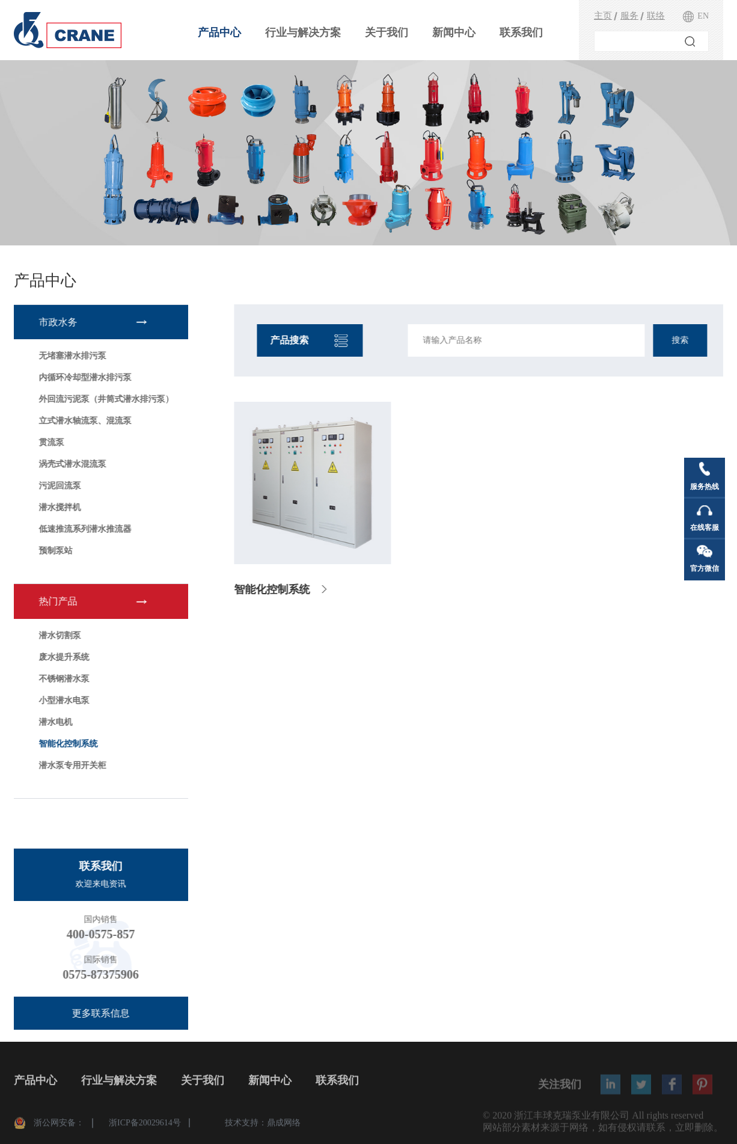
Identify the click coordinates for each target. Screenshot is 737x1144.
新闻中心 (454, 32)
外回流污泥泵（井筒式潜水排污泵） (105, 399)
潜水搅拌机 (59, 507)
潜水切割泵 (59, 635)
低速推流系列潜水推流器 (84, 529)
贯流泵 (50, 442)
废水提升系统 (63, 657)
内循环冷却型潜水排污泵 (84, 377)
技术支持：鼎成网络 (263, 1125)
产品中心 (219, 32)
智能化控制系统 (67, 743)
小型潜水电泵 (63, 700)
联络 (656, 15)
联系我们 (521, 32)
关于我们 (386, 32)
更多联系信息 (100, 1013)
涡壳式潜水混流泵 (71, 464)
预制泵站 (55, 550)
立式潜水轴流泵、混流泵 (84, 420)
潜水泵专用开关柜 (71, 765)
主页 (603, 15)
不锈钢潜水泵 (63, 678)
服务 (629, 15)
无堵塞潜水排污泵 (71, 355)
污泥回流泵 (59, 485)
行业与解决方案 (303, 32)
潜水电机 (55, 722)
